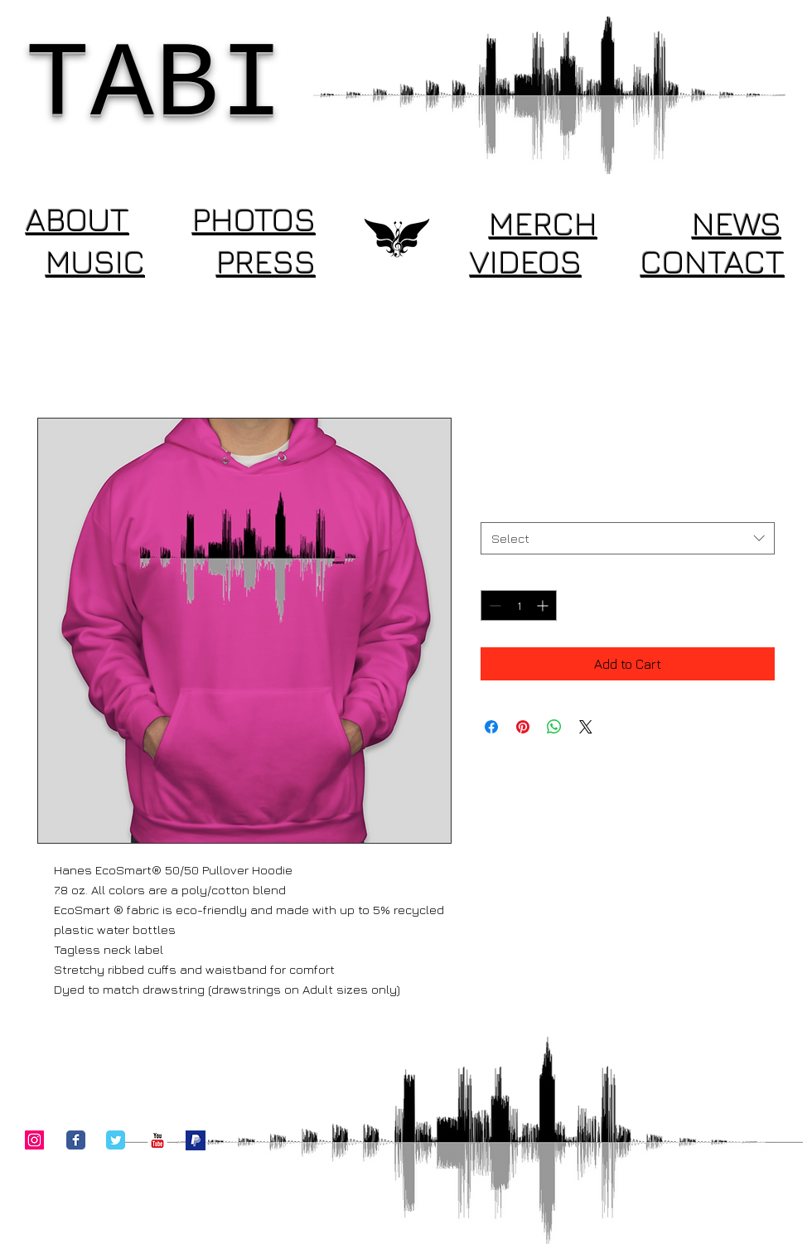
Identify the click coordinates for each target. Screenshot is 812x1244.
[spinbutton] (519, 605)
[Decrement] (493, 605)
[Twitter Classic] (115, 1140)
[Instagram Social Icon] (34, 1140)
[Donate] (195, 1140)
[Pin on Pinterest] (523, 727)
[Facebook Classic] (75, 1140)
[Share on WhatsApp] (554, 727)
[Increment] (544, 605)
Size (495, 507)
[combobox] (628, 538)
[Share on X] (586, 727)
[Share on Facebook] (491, 727)
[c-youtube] (157, 1140)
